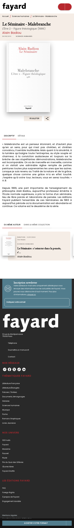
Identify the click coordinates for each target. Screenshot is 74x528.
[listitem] (4, 369)
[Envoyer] (66, 302)
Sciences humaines (20, 16)
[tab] (9, 135)
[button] (24, 36)
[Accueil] (14, 6)
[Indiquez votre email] (33, 302)
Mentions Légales (9, 515)
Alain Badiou (11, 33)
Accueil (5, 16)
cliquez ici (31, 294)
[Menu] (65, 6)
